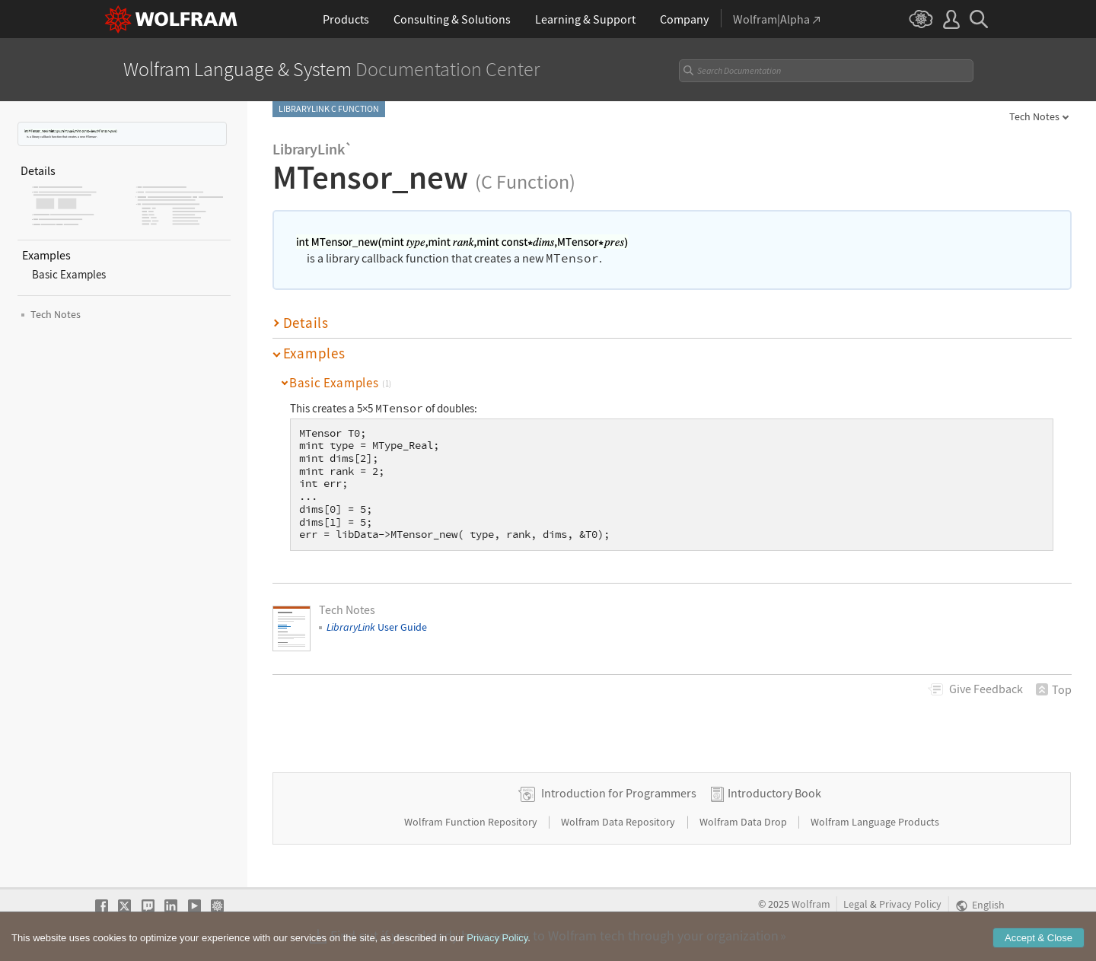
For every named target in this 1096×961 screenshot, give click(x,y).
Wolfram (811, 904)
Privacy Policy (910, 904)
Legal (855, 904)
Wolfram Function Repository (472, 822)
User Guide (377, 627)
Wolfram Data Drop (744, 822)
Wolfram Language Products (875, 822)
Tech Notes (1034, 116)
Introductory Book (774, 792)
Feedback (986, 688)
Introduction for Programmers (619, 792)
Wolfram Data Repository (619, 822)
